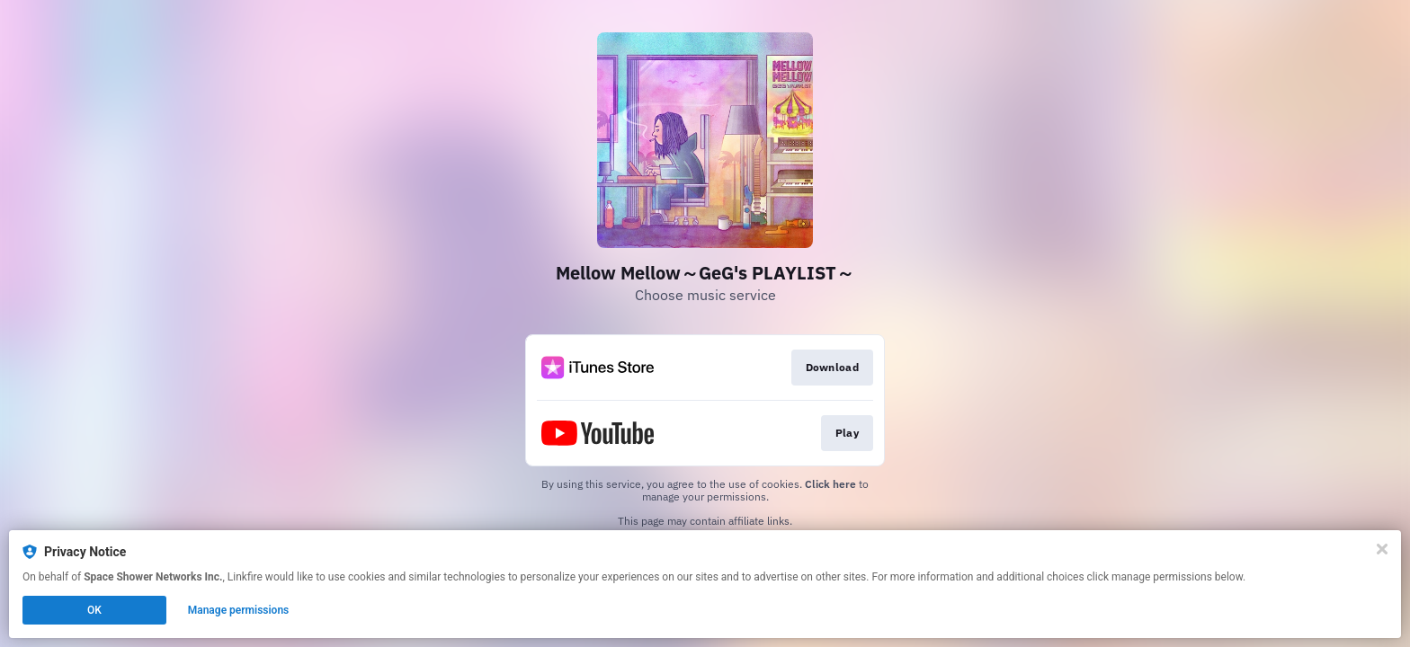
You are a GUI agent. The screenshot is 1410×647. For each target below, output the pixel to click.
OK (94, 610)
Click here (830, 484)
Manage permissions (239, 610)
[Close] (1382, 549)
